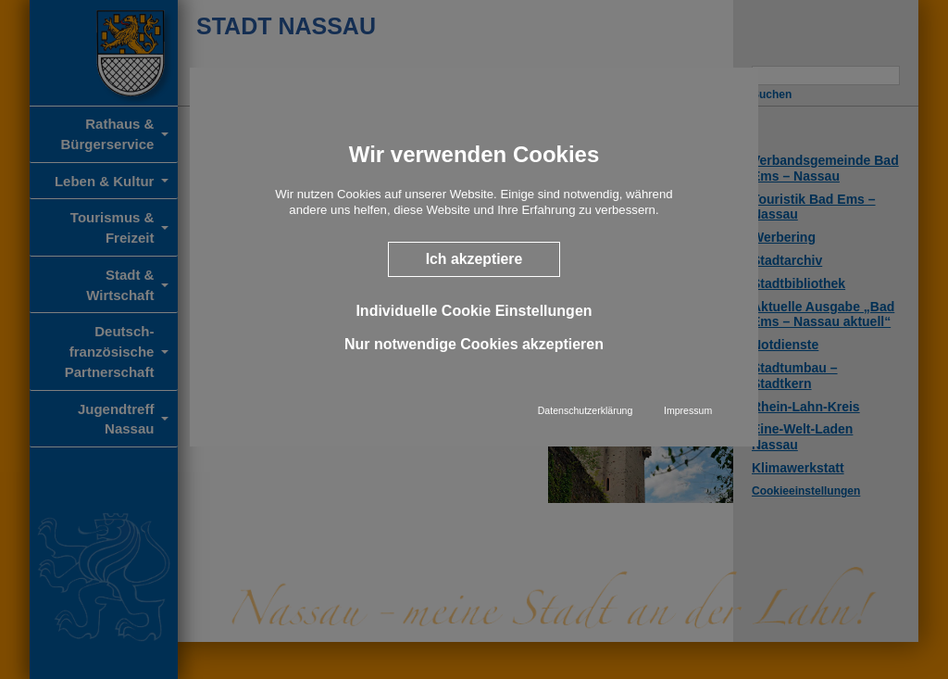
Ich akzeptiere (474, 259)
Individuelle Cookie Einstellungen (474, 311)
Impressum (688, 410)
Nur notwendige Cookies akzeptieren (474, 344)
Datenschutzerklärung (585, 410)
